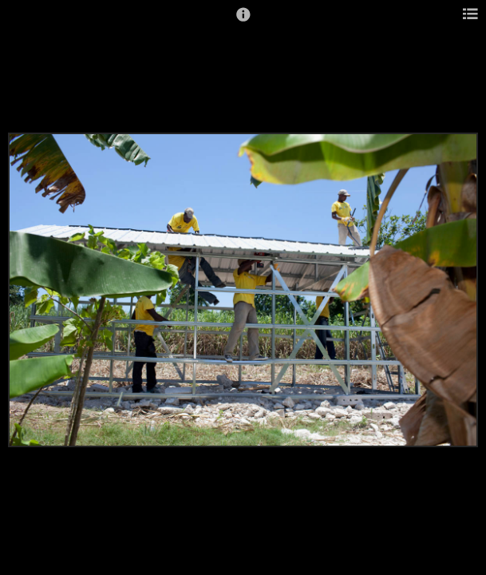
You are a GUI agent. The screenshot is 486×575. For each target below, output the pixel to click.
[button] (243, 21)
